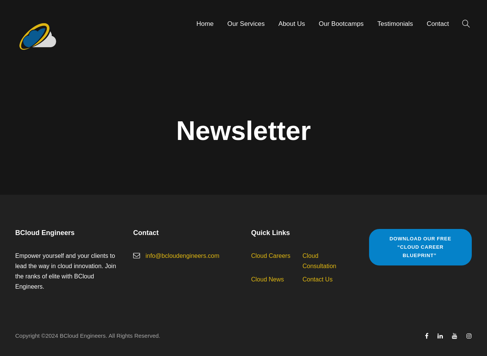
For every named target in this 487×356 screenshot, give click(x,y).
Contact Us (317, 279)
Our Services (246, 23)
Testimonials (395, 23)
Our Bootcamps (341, 23)
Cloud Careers (270, 256)
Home (204, 23)
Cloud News (267, 279)
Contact (438, 23)
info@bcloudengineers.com (182, 256)
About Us (292, 23)
